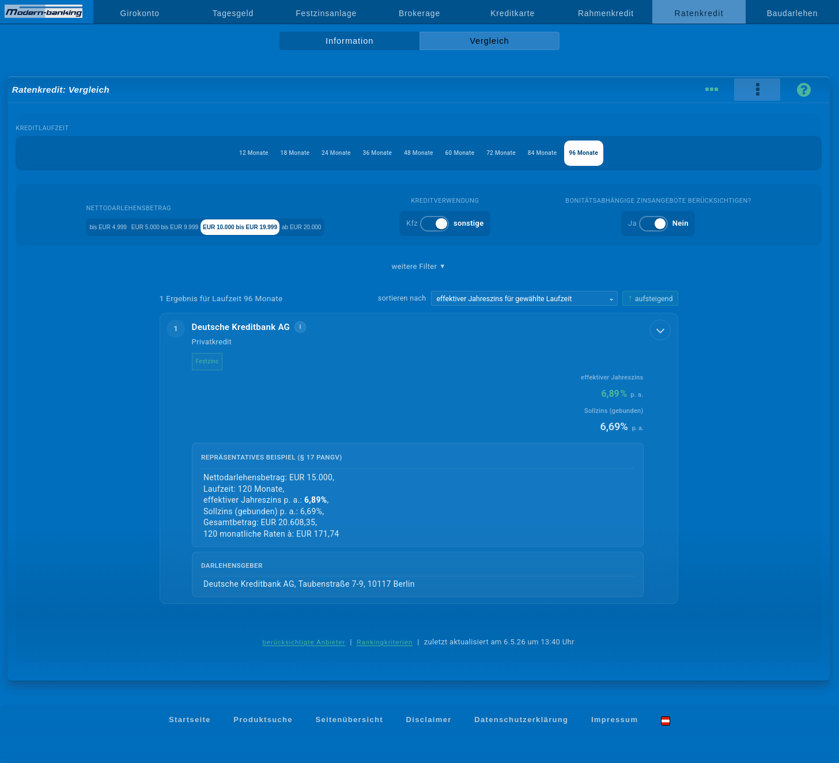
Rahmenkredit (606, 13)
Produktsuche (263, 720)
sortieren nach (402, 298)
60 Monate (470, 153)
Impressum (614, 720)
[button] (419, 459)
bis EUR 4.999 (90, 226)
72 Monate (523, 153)
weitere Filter (418, 266)
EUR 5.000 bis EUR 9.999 (176, 226)
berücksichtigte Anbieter (303, 642)
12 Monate (210, 153)
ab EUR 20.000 (379, 226)
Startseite (190, 720)
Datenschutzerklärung (521, 720)
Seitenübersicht (349, 720)
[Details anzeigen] (661, 329)
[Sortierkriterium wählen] (524, 298)
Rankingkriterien (385, 642)
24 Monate (314, 153)
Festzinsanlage (326, 13)
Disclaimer (429, 720)
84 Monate (575, 153)
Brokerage (419, 13)
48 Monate (418, 153)
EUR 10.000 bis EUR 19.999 (287, 226)
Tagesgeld (233, 13)
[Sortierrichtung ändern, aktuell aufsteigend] (650, 298)
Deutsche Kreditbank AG (250, 327)
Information (349, 40)
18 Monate (262, 153)
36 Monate (366, 153)
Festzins (216, 361)
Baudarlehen (792, 13)
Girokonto (140, 13)
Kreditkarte (512, 13)
